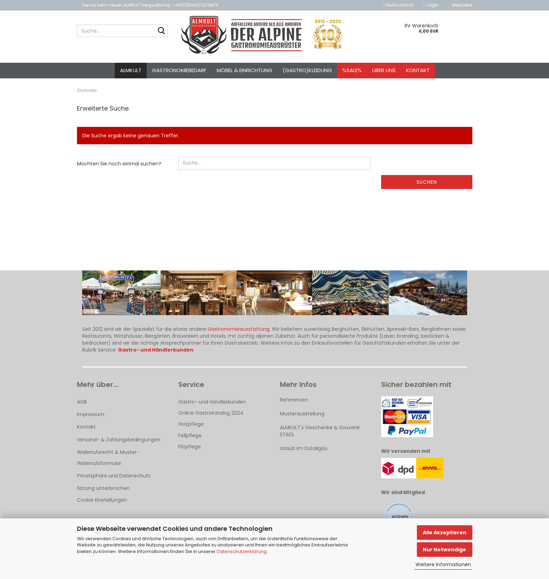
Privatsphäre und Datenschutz (114, 475)
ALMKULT (130, 70)
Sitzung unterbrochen (103, 488)
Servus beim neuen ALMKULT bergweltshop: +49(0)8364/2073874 (150, 5)
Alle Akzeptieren (444, 532)
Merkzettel (460, 5)
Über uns (384, 70)
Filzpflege (189, 446)
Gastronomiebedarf (179, 70)
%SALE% (352, 70)
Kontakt (418, 70)
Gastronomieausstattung (238, 329)
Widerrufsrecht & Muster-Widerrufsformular (108, 458)
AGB (82, 401)
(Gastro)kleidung (307, 70)
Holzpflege (191, 424)
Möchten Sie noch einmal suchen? (119, 163)
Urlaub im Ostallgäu (303, 448)
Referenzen (294, 399)
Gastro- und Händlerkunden (212, 401)
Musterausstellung (302, 413)
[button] (398, 5)
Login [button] (430, 5)
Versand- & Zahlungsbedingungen (118, 439)
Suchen (427, 182)
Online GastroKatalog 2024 (210, 412)
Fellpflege (189, 435)
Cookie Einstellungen (102, 499)
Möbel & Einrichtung (244, 70)
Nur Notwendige (444, 549)
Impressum (90, 414)
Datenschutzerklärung (242, 551)
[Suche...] (161, 31)
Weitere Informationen (443, 564)
